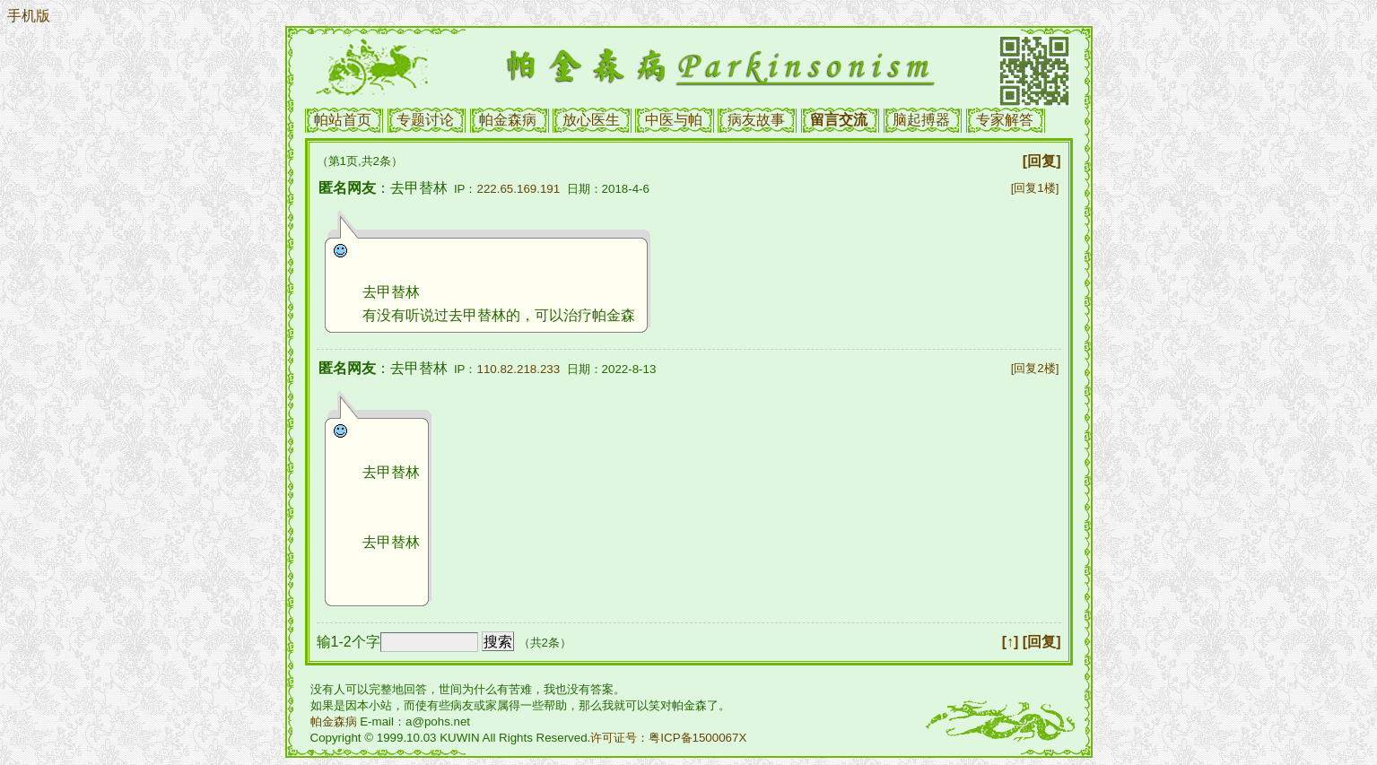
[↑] (1010, 641)
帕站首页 (342, 119)
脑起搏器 (921, 119)
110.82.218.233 (519, 369)
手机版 (28, 15)
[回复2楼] (1035, 368)
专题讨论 (425, 119)
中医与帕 (673, 119)
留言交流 (838, 119)
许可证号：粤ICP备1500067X (668, 737)
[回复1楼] (1035, 188)
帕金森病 (507, 119)
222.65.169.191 (519, 189)
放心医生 (591, 119)
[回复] (1042, 161)
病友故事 (756, 119)
